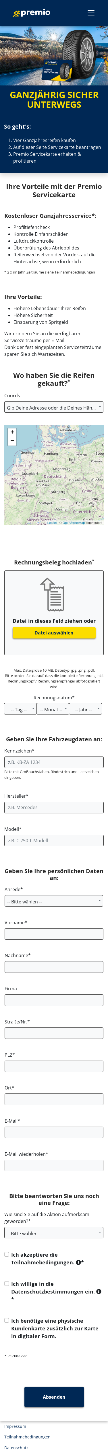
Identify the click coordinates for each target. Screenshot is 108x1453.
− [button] (12, 441)
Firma (11, 988)
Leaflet (52, 522)
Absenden (54, 1397)
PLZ (8, 1055)
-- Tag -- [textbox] (19, 709)
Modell (11, 829)
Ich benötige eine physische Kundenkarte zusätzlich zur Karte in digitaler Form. (55, 1328)
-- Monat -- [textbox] (51, 709)
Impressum (15, 1426)
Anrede (12, 889)
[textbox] (54, 407)
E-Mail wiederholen (25, 1154)
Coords (12, 395)
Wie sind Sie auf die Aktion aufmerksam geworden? (46, 1217)
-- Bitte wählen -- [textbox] (24, 902)
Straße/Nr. (16, 1022)
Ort (8, 1088)
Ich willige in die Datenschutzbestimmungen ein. (56, 1287)
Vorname (15, 922)
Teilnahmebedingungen (27, 1437)
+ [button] (12, 432)
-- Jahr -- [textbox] (83, 709)
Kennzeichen (18, 751)
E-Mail (11, 1121)
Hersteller (15, 796)
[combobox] (53, 407)
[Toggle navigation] (91, 13)
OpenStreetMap (74, 522)
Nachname (16, 955)
